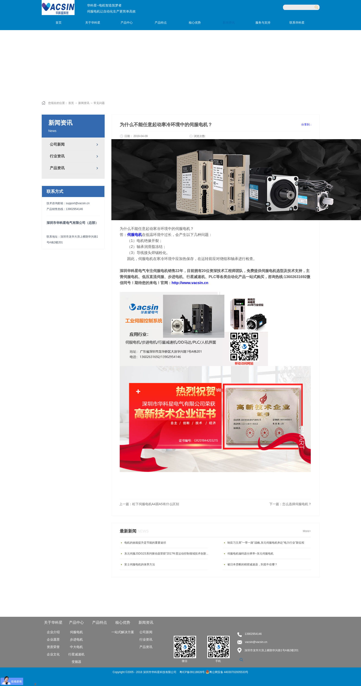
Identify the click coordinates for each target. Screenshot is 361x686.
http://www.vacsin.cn (190, 283)
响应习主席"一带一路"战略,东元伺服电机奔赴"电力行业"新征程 (265, 542)
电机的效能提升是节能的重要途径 (145, 542)
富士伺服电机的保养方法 (139, 564)
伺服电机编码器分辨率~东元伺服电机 (250, 553)
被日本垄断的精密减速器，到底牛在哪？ (252, 564)
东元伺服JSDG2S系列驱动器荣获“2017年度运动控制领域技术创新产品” (167, 553)
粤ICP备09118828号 (192, 672)
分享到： (306, 124)
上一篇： (149, 504)
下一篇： (290, 504)
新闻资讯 (83, 103)
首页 (59, 22)
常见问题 (99, 103)
